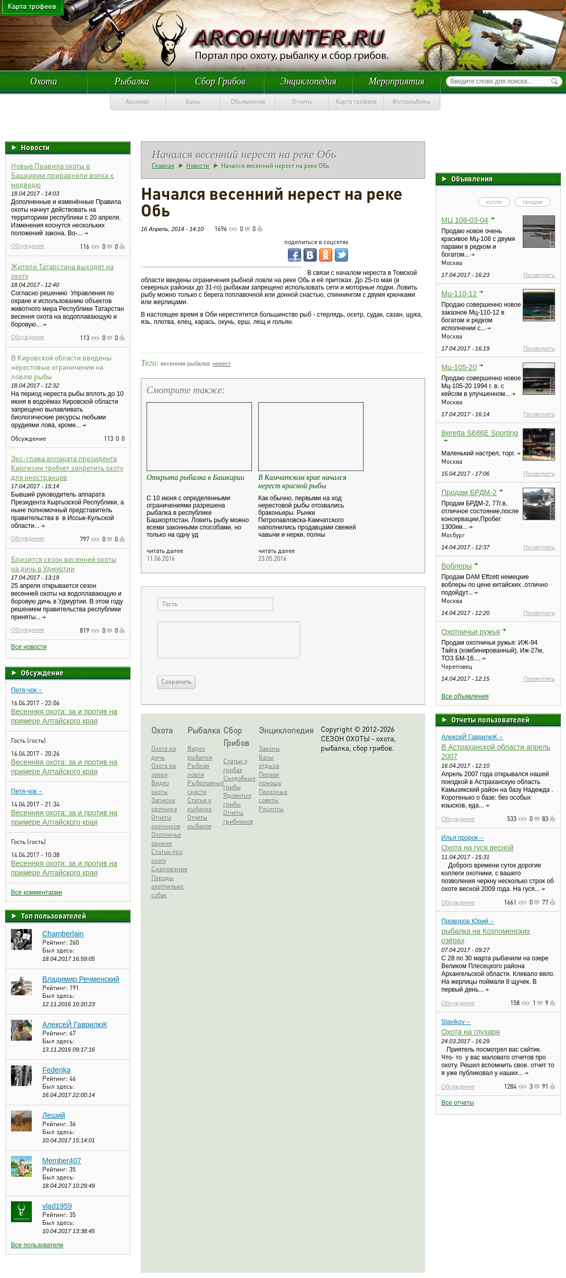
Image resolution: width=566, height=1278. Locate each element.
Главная (163, 166)
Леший (53, 1115)
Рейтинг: (55, 942)
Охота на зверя (163, 770)
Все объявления (465, 696)
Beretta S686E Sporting (479, 433)
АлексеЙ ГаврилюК (74, 1024)
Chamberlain (62, 934)
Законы (269, 748)
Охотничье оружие (166, 838)
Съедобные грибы (239, 782)
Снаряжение (167, 869)
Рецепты (271, 809)
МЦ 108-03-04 (464, 220)
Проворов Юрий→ (468, 921)
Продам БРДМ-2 (469, 492)
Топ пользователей (53, 915)
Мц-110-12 (459, 294)
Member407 (61, 1160)
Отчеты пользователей (490, 719)
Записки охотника (164, 804)
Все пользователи (37, 1245)
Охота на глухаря (470, 1032)
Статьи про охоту (167, 856)
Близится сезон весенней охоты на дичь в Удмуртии (63, 563)
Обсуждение (27, 246)
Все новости (28, 646)
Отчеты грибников (238, 817)
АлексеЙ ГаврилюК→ (472, 737)
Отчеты (302, 101)
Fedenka (56, 1070)
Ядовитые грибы (237, 799)
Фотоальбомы (411, 101)
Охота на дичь (163, 752)
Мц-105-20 (459, 367)
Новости (35, 147)
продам (533, 202)
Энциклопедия (308, 81)
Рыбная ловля (198, 770)
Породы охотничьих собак (167, 886)
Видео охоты (160, 787)
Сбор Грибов (220, 81)
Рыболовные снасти (203, 787)
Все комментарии (36, 892)
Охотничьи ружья (470, 632)
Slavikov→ (456, 1022)
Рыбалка (132, 81)
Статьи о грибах (235, 765)
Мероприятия (396, 81)
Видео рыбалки (199, 752)
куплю (494, 202)
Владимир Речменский (80, 979)
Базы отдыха (269, 761)
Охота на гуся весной (477, 847)
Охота (43, 81)
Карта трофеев (356, 101)
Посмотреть (539, 275)
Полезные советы (273, 796)
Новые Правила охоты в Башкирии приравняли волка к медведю (62, 175)
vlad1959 (57, 1206)
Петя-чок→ (27, 690)
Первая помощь (270, 778)
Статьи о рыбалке (199, 804)
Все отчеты (457, 1102)
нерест (221, 363)
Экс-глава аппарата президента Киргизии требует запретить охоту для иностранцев (67, 467)
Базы (193, 101)
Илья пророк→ (462, 837)
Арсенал (138, 101)
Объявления (248, 101)
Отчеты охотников (165, 821)
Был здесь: (58, 950)
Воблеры (456, 566)
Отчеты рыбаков (199, 821)
